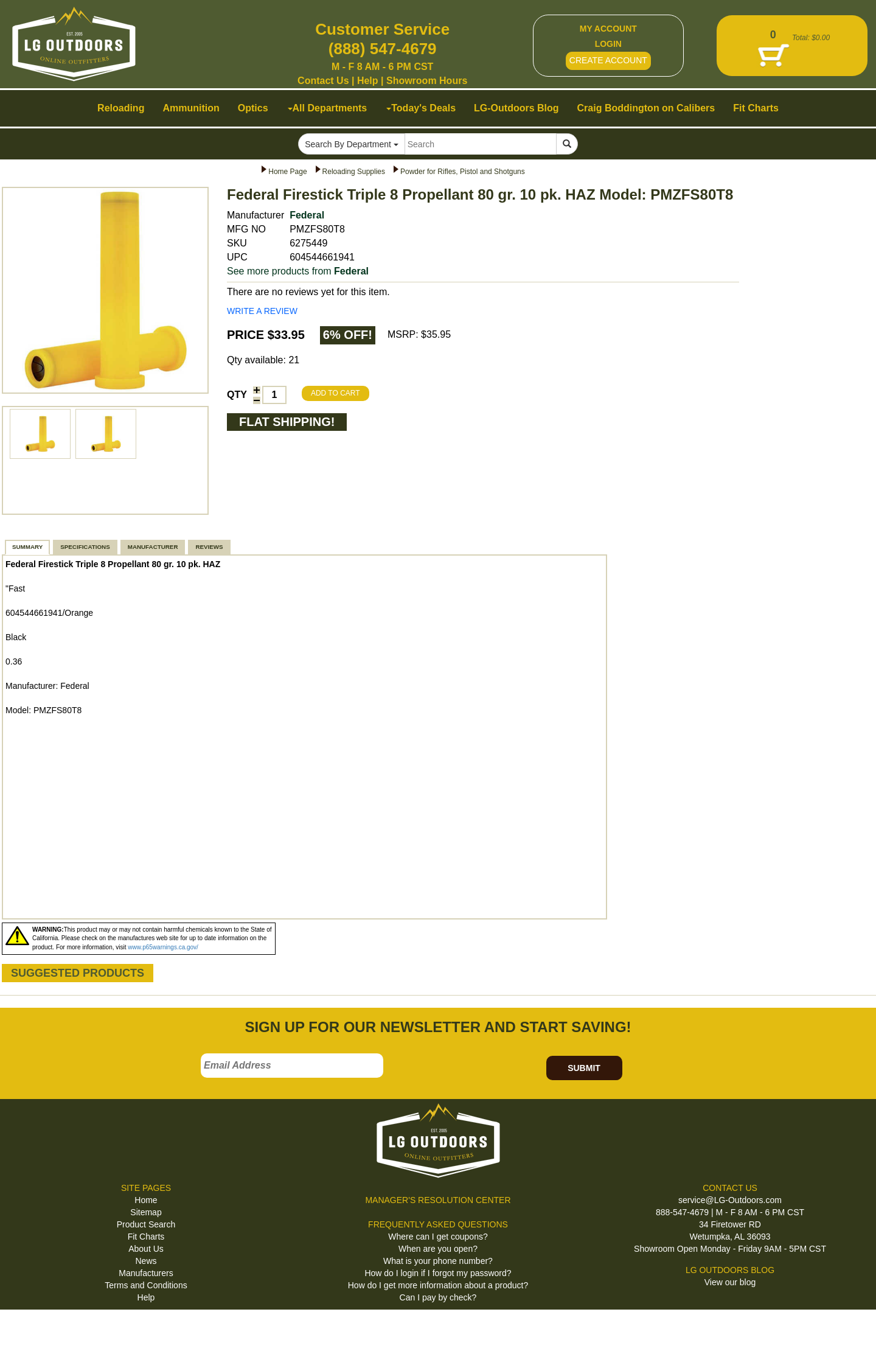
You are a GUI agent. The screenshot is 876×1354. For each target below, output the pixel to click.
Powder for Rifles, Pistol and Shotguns (462, 171)
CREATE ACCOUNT (608, 60)
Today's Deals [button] (421, 108)
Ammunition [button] (190, 108)
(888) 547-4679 (382, 49)
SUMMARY (27, 546)
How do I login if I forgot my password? (437, 1273)
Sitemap (145, 1212)
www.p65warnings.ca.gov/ (163, 947)
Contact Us (323, 80)
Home (145, 1200)
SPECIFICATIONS (84, 546)
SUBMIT (584, 1068)
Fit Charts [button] (756, 108)
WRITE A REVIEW (262, 311)
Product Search (146, 1224)
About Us (146, 1249)
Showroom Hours (426, 80)
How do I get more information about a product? (438, 1285)
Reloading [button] (120, 108)
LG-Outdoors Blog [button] (516, 108)
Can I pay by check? (438, 1297)
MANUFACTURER (153, 546)
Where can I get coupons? (437, 1236)
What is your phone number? (438, 1261)
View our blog (730, 1282)
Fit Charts (146, 1236)
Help (367, 80)
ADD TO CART (335, 393)
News (145, 1261)
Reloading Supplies (353, 171)
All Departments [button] (327, 108)
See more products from (298, 271)
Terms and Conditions (146, 1285)
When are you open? (438, 1249)
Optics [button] (253, 108)
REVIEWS (209, 546)
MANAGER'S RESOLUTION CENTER (437, 1200)
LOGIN (608, 44)
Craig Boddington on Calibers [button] (646, 108)
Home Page (287, 171)
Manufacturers (146, 1273)
